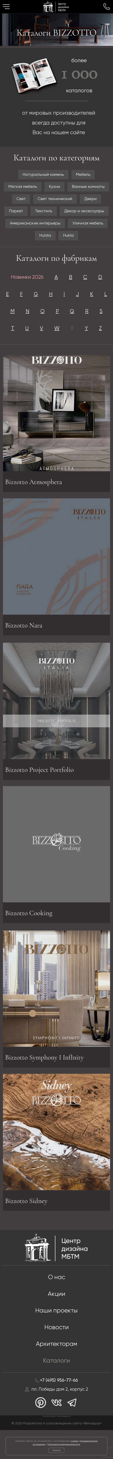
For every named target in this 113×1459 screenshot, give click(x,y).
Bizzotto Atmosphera (34, 507)
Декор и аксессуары (84, 213)
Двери (91, 200)
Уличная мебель (88, 225)
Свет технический (55, 200)
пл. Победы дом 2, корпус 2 (60, 1417)
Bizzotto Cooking (29, 935)
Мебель (83, 175)
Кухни (54, 187)
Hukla (68, 238)
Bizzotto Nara (24, 647)
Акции (56, 1320)
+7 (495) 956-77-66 (59, 1408)
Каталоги (56, 1388)
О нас (56, 1303)
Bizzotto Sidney (27, 1224)
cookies (74, 1441)
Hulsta (45, 238)
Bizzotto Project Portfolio (40, 795)
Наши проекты (56, 1337)
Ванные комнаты (89, 187)
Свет (20, 200)
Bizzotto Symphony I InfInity (45, 1083)
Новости (56, 1354)
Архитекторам (56, 1371)
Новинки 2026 (26, 280)
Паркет (15, 213)
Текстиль (43, 213)
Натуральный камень (43, 175)
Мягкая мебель (21, 187)
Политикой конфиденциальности (63, 1444)
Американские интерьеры (34, 225)
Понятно (56, 1450)
